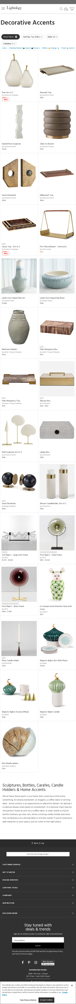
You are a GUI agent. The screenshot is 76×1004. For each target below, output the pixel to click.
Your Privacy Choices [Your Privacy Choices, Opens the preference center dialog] (28, 1000)
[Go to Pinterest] (29, 962)
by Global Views (8, 300)
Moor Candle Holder (10, 660)
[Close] (72, 985)
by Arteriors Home (47, 95)
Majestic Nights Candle (50, 712)
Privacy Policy (57, 951)
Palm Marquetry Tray (11, 401)
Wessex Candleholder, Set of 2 (53, 503)
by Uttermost (45, 403)
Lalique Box (45, 452)
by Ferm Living (45, 249)
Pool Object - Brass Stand (13, 606)
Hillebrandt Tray (46, 195)
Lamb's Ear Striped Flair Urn (13, 298)
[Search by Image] (66, 9)
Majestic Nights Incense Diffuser (15, 712)
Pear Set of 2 (7, 92)
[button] (3, 8)
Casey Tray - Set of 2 (11, 246)
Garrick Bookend (9, 195)
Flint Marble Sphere (10, 763)
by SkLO (5, 557)
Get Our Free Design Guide (38, 854)
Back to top (38, 843)
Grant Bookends (9, 503)
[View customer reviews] (48, 962)
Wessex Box (45, 401)
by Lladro (43, 663)
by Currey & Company (10, 95)
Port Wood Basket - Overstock (53, 246)
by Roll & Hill (6, 663)
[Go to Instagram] (36, 962)
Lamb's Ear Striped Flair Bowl (52, 298)
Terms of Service (21, 954)
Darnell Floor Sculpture (11, 144)
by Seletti (43, 612)
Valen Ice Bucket (47, 144)
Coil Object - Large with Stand (15, 555)
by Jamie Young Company (12, 352)
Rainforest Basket (9, 349)
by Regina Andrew (9, 506)
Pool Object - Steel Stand (51, 555)
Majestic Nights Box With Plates (54, 660)
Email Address (19, 940)
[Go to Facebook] (23, 962)
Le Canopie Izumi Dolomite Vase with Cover (56, 608)
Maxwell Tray (45, 92)
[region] (38, 992)
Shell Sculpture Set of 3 (12, 452)
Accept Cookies (46, 1000)
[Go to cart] (72, 8)
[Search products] (61, 8)
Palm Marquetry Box (49, 349)
